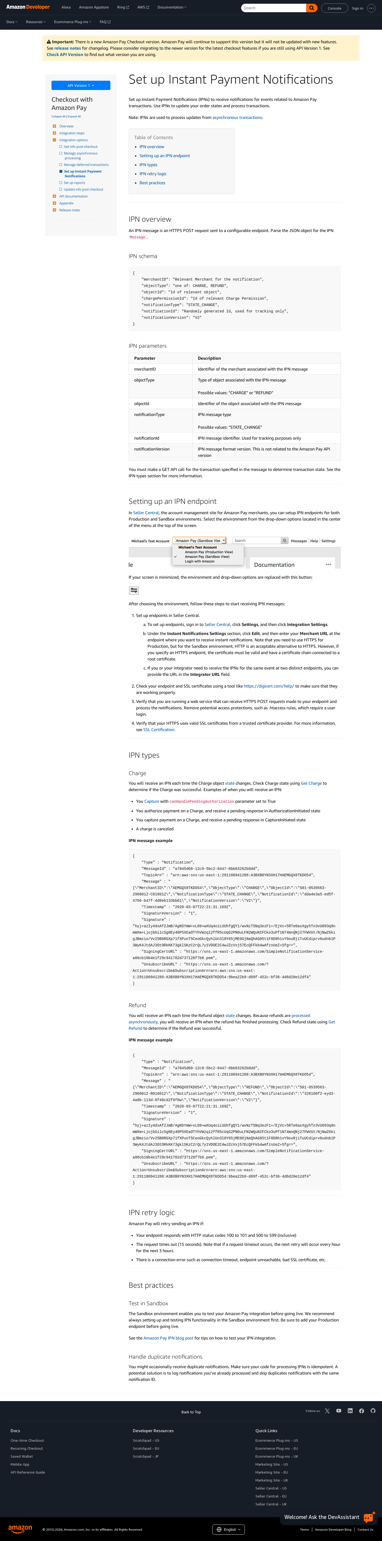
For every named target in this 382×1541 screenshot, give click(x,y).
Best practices (152, 182)
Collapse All (58, 116)
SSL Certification (158, 729)
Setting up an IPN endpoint (165, 155)
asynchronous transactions (237, 117)
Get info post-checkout (81, 146)
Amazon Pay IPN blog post (168, 1338)
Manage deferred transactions (87, 164)
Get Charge (311, 783)
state (230, 783)
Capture (151, 801)
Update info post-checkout (84, 189)
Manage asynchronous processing (81, 155)
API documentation (73, 196)
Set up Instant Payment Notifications (83, 173)
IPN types (148, 164)
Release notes (69, 210)
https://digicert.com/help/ (269, 686)
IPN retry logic (153, 173)
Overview (65, 126)
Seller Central (146, 512)
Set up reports (75, 183)
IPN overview (152, 146)
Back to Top (191, 1412)
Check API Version (65, 54)
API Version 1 (79, 85)
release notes (67, 48)
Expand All (74, 116)
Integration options (73, 140)
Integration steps (71, 133)
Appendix (65, 203)
